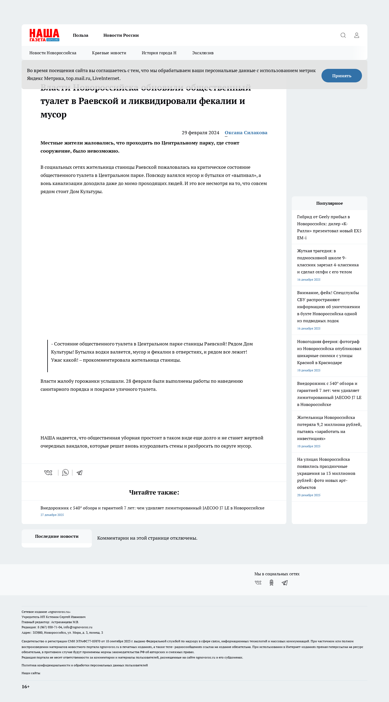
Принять (341, 75)
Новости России (121, 35)
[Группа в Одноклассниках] (271, 582)
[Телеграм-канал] (285, 582)
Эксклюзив (203, 52)
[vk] (48, 472)
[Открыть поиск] (343, 35)
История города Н (159, 52)
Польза (80, 35)
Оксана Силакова (246, 132)
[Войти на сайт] (356, 35)
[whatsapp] (65, 472)
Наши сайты (31, 673)
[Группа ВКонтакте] (258, 582)
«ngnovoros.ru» (59, 612)
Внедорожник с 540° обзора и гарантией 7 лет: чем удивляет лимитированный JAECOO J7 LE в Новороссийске (154, 511)
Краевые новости (109, 52)
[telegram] (81, 472)
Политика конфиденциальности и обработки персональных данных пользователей (85, 665)
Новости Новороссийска (52, 52)
